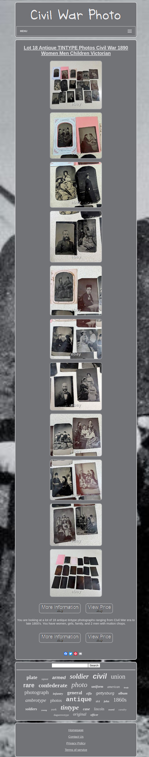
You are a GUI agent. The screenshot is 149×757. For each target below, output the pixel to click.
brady (126, 687)
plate (31, 677)
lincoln (99, 709)
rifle (89, 693)
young (44, 710)
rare (28, 685)
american (113, 687)
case (86, 709)
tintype (70, 707)
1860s (120, 700)
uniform (97, 687)
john (106, 701)
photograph (36, 692)
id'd (98, 701)
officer (94, 714)
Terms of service (76, 749)
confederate (53, 685)
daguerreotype (61, 714)
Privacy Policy (75, 743)
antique (79, 699)
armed (59, 677)
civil (100, 676)
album (122, 693)
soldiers (31, 709)
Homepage (75, 730)
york (54, 709)
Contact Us (76, 736)
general (74, 692)
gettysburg (105, 693)
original (79, 714)
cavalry (122, 709)
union (118, 676)
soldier (79, 676)
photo (79, 685)
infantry (58, 693)
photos (56, 700)
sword (111, 709)
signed (44, 679)
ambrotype (35, 700)
